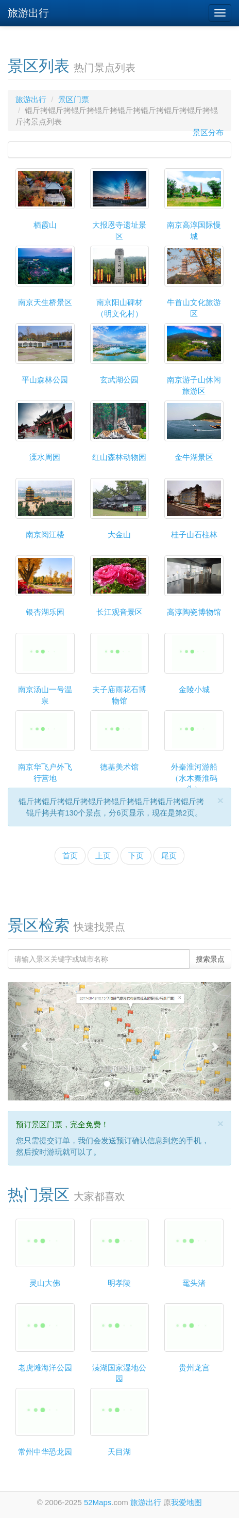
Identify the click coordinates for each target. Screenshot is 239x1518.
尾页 (169, 855)
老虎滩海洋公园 (45, 1367)
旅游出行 (28, 13)
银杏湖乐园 (45, 612)
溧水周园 (44, 457)
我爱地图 (186, 1502)
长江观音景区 (119, 612)
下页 (136, 855)
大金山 (119, 534)
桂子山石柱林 (194, 534)
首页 (70, 855)
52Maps (97, 1502)
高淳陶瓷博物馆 (194, 612)
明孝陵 (119, 1283)
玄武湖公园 (119, 379)
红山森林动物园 (119, 457)
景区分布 (208, 132)
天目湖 (119, 1451)
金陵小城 (194, 689)
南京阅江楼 (45, 534)
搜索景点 (210, 959)
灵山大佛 (44, 1283)
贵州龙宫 (194, 1367)
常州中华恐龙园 (45, 1451)
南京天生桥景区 (45, 302)
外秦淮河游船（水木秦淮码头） (194, 777)
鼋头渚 (194, 1283)
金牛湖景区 (194, 457)
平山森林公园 (45, 379)
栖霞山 (45, 224)
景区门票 (73, 99)
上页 (103, 855)
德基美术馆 (119, 766)
